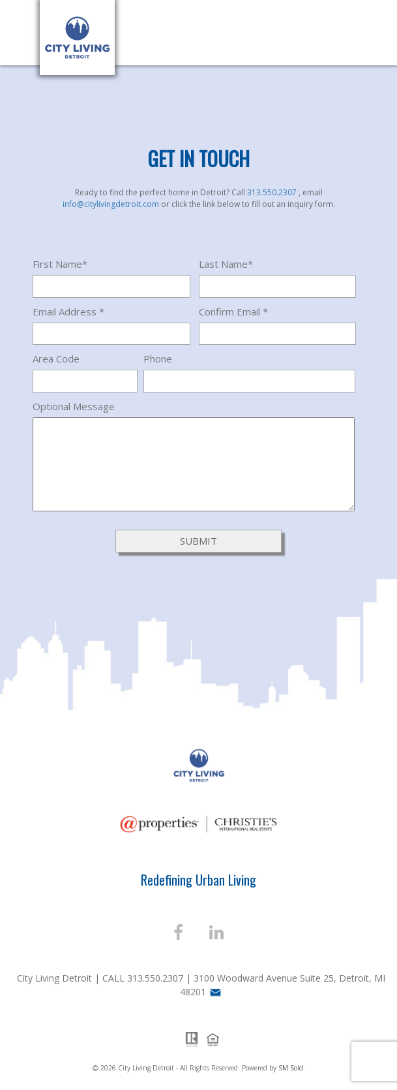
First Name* (60, 263)
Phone (157, 358)
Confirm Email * (233, 311)
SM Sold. (291, 1067)
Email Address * (68, 311)
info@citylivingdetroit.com (112, 204)
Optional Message (74, 406)
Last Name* (226, 263)
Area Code (56, 358)
